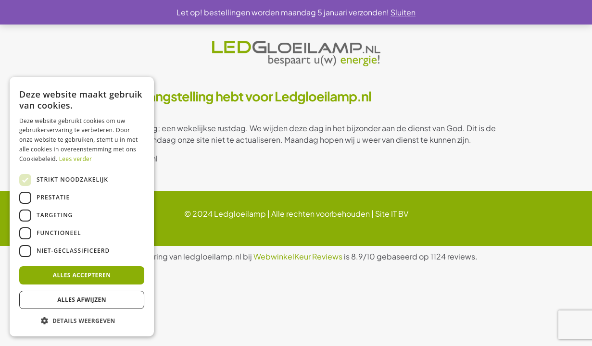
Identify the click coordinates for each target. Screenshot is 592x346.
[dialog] (82, 206)
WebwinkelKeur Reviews (297, 256)
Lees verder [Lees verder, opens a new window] (75, 159)
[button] (81, 321)
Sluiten (403, 12)
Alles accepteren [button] (82, 275)
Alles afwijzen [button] (81, 300)
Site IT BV (391, 214)
